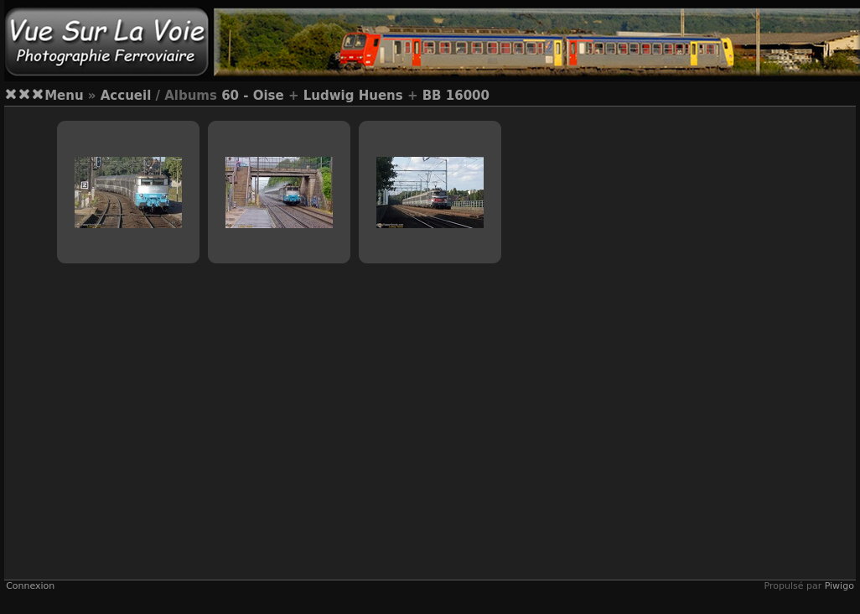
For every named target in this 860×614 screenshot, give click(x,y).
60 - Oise (252, 95)
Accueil (126, 95)
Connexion (30, 585)
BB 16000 (456, 95)
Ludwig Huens (353, 95)
